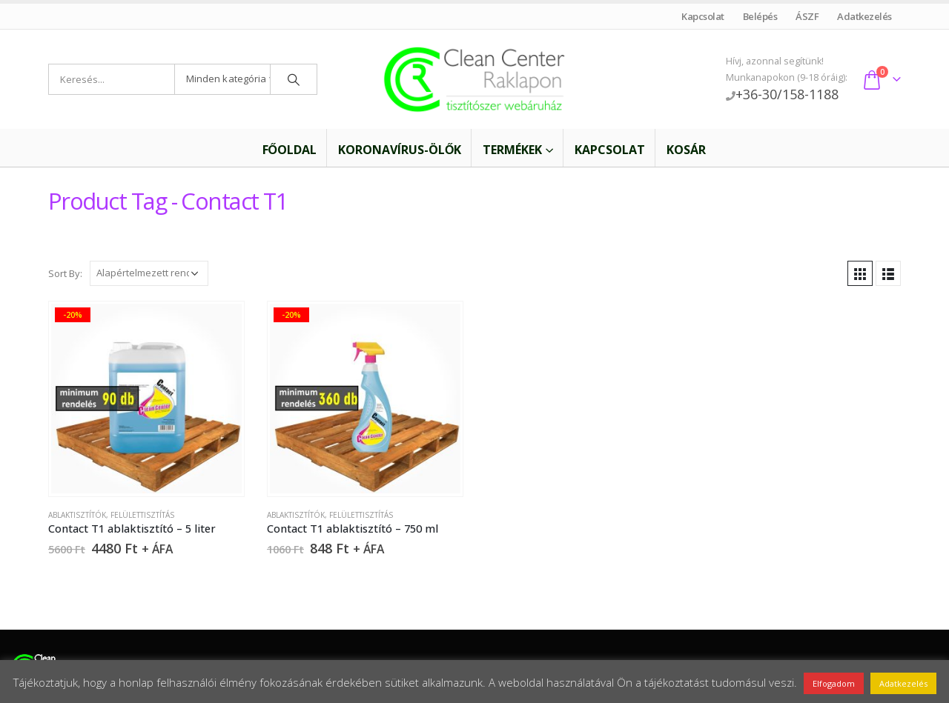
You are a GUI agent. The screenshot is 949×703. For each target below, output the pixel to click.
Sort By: (65, 273)
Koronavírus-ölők (399, 149)
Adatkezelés (865, 16)
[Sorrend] (149, 273)
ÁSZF (807, 16)
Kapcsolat (703, 16)
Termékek (512, 149)
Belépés (760, 16)
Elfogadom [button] (834, 683)
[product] (146, 398)
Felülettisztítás (142, 515)
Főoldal (280, 149)
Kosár (686, 149)
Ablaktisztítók (77, 515)
